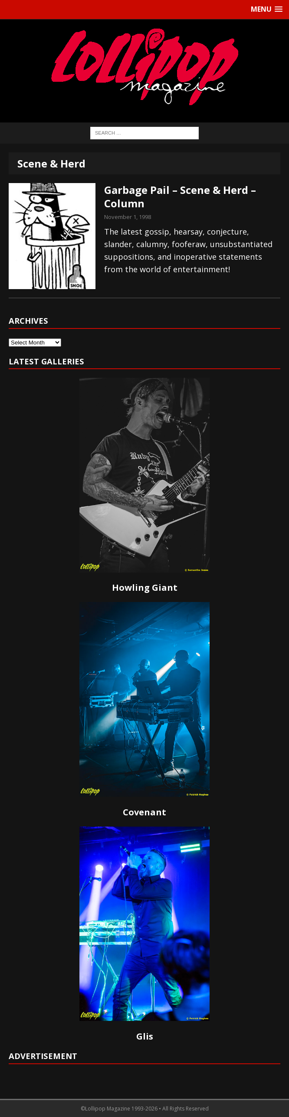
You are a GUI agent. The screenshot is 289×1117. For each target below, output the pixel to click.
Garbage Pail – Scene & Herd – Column (180, 196)
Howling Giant (144, 587)
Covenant (144, 812)
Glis (144, 1036)
